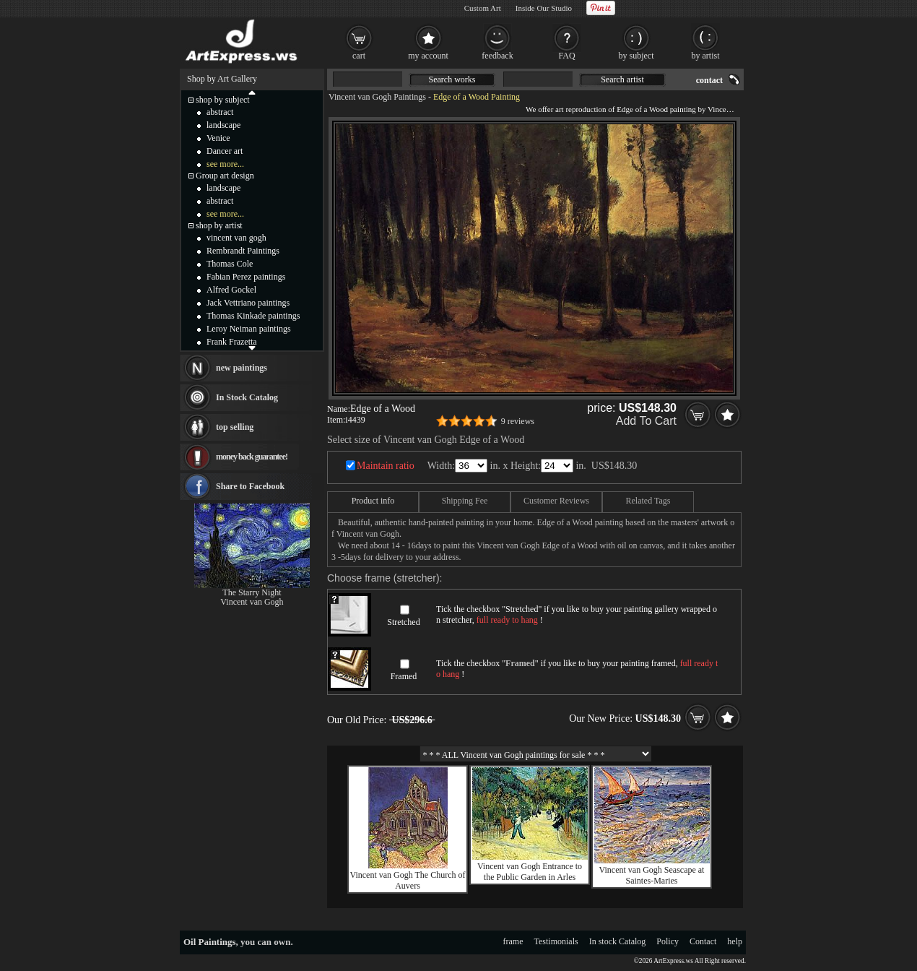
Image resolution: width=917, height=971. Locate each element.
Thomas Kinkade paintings (253, 316)
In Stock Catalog (247, 397)
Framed (404, 676)
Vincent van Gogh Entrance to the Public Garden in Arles (529, 871)
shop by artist (219, 225)
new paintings (241, 368)
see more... (225, 164)
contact (709, 80)
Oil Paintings (209, 941)
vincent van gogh (236, 238)
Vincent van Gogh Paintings (377, 97)
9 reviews (517, 421)
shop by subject (223, 100)
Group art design (225, 176)
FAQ (566, 56)
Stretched (403, 622)
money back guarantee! (251, 457)
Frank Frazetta (232, 342)
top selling (234, 427)
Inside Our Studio (544, 8)
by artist (706, 56)
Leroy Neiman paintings (249, 329)
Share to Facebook (250, 486)
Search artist (622, 79)
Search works (452, 79)
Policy (667, 941)
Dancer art (225, 151)
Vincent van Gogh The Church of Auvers (407, 880)
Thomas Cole (230, 264)
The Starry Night (251, 592)
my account (428, 56)
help (734, 941)
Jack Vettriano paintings (248, 303)
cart (358, 56)
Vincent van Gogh (251, 602)
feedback (497, 56)
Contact (703, 941)
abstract (220, 112)
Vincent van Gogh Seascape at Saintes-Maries (652, 875)
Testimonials (556, 941)
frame (513, 941)
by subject (636, 56)
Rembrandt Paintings (243, 251)
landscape (223, 125)
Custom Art (482, 8)
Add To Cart (646, 421)
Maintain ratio (385, 465)
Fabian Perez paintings (246, 277)
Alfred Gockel (231, 290)
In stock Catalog (617, 941)
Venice (218, 138)
